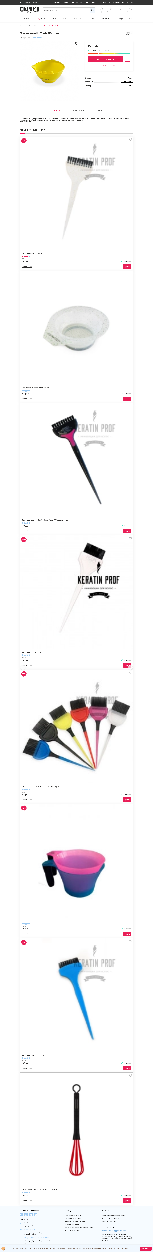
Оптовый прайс (59, 19)
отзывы (98, 110)
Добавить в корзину (105, 59)
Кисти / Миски (34, 26)
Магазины (110, 10)
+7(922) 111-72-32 (29, 1226)
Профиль (101, 10)
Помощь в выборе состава (75, 1221)
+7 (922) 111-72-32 (104, 2)
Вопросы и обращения (110, 1218)
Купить (127, 266)
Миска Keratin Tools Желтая (54, 26)
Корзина (130, 10)
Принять (145, 1249)
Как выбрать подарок (73, 1218)
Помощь (68, 1211)
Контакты (106, 19)
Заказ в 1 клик (109, 65)
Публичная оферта (72, 1230)
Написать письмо (109, 1221)
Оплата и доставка (72, 1224)
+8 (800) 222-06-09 (61, 2)
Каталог (26, 19)
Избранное (121, 10)
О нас (91, 19)
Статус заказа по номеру (74, 1215)
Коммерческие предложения (113, 1215)
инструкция (77, 110)
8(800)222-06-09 (29, 1223)
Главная (22, 26)
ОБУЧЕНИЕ (78, 19)
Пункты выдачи (31, 2)
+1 (127, 59)
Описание (56, 110)
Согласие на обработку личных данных (79, 1227)
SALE (43, 19)
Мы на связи (107, 1211)
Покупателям (124, 19)
